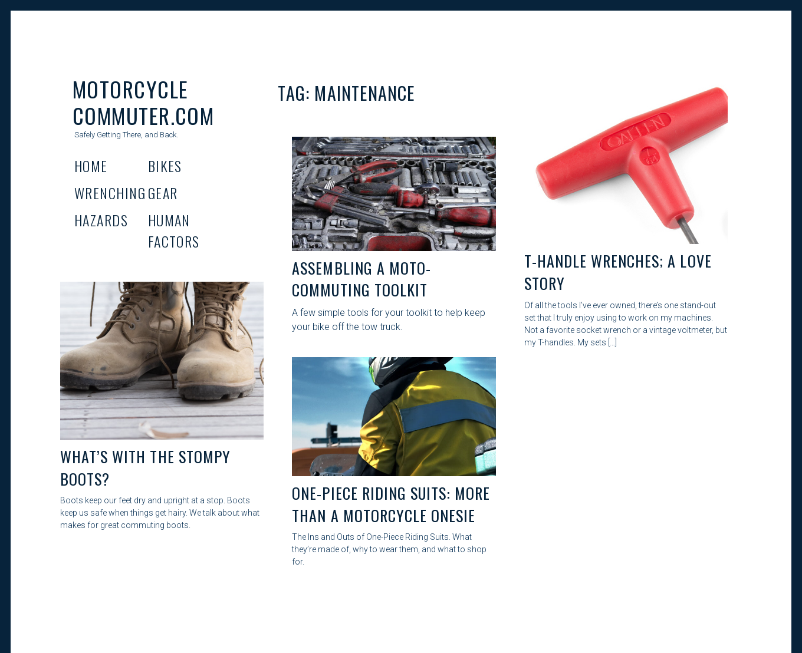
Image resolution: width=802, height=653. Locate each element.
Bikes (165, 165)
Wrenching (110, 192)
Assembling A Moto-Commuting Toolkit (361, 279)
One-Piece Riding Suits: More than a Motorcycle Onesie (391, 504)
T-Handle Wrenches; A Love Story (618, 272)
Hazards (101, 219)
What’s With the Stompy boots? (145, 467)
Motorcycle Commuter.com (143, 102)
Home (91, 165)
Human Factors (174, 230)
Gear (163, 192)
